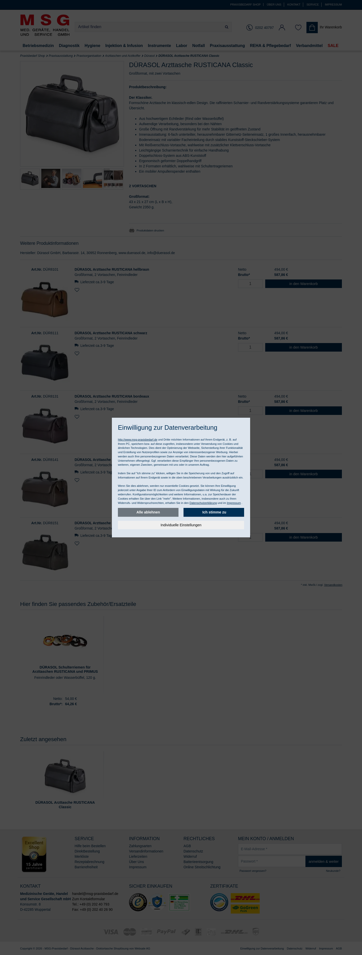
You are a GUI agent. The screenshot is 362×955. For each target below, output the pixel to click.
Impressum (234, 502)
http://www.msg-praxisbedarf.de (137, 439)
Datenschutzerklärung (203, 502)
